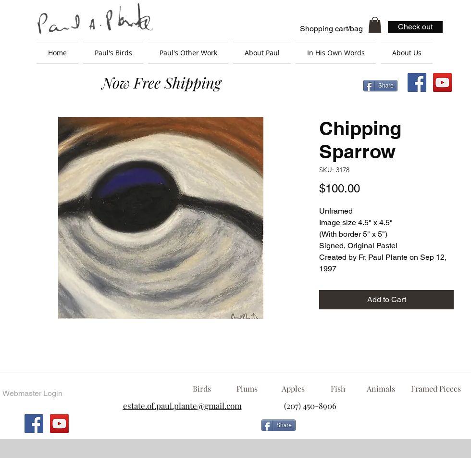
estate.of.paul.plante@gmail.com (182, 405)
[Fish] (338, 388)
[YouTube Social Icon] (442, 82)
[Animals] (381, 388)
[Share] (380, 85)
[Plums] (247, 388)
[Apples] (293, 388)
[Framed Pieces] (435, 388)
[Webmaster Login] (32, 393)
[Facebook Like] (377, 429)
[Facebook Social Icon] (417, 82)
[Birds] (201, 388)
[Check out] (415, 27)
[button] (375, 25)
